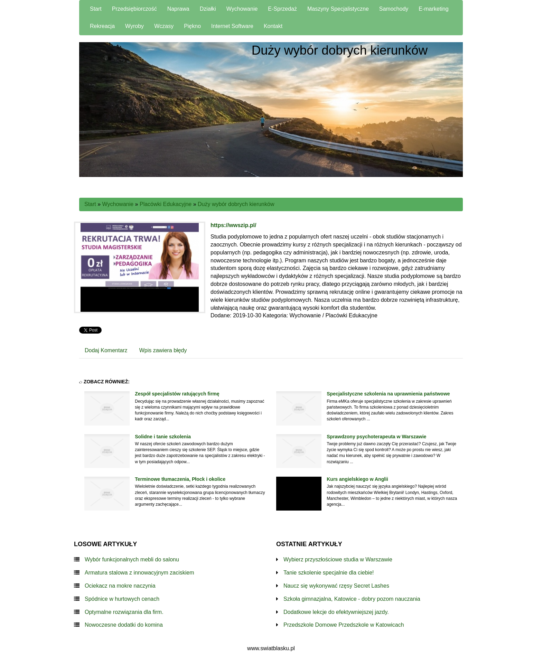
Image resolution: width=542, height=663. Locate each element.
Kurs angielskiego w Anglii (357, 479)
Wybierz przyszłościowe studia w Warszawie (337, 559)
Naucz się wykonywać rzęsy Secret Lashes (336, 586)
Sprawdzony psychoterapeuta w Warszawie (376, 436)
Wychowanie (118, 204)
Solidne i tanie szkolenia (163, 436)
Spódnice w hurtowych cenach (122, 599)
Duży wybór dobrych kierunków (236, 204)
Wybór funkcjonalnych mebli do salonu (132, 559)
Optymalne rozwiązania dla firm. (124, 612)
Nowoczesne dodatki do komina (124, 625)
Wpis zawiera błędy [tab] (163, 350)
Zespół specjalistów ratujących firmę (177, 393)
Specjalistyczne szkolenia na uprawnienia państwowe (388, 393)
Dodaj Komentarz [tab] (106, 350)
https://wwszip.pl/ (233, 225)
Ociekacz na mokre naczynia (120, 586)
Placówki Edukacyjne (165, 204)
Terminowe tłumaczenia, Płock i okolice (180, 479)
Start (90, 204)
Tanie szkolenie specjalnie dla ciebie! (328, 573)
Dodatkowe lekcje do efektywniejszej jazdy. (336, 612)
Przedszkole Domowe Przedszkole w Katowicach (343, 625)
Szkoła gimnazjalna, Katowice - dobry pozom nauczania (351, 599)
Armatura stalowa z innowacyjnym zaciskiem (139, 573)
